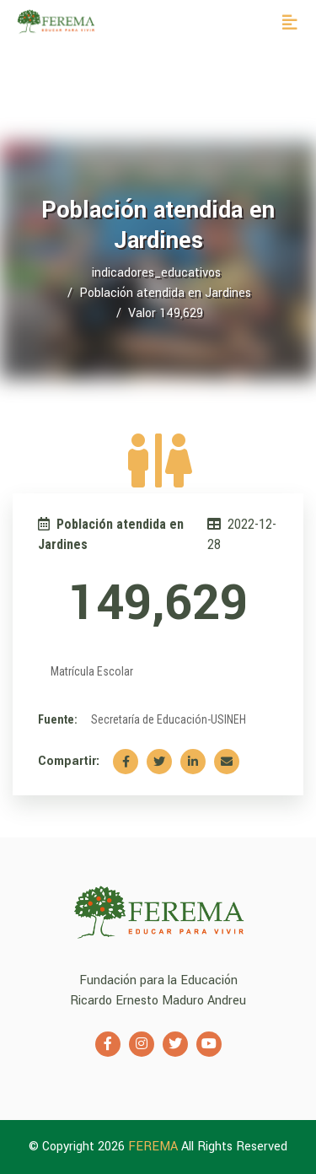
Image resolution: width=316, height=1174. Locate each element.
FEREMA (154, 1146)
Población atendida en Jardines (165, 293)
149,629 (158, 603)
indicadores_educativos (156, 273)
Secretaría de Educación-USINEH (168, 719)
